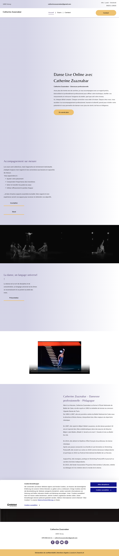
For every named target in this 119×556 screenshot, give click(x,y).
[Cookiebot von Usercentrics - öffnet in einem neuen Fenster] (12, 552)
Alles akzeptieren (103, 531)
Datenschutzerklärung (45, 547)
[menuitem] (51, 12)
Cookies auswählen (30, 552)
